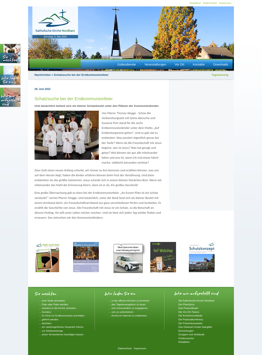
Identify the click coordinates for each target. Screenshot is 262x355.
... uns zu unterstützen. (121, 311)
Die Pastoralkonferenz (190, 319)
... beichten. (45, 323)
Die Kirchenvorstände (190, 315)
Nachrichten (43, 74)
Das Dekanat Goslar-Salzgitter (195, 326)
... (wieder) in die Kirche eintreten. (58, 308)
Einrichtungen (186, 330)
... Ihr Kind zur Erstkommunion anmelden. (62, 315)
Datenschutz (210, 2)
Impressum (225, 2)
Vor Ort (179, 64)
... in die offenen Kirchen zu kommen (129, 300)
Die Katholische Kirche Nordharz (196, 300)
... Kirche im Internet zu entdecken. (128, 315)
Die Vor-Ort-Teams (188, 311)
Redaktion (195, 2)
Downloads (220, 64)
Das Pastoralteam (188, 308)
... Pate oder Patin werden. (54, 304)
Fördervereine (186, 338)
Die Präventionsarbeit (190, 323)
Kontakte (199, 64)
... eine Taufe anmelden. (52, 300)
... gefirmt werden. (49, 319)
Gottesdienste (126, 64)
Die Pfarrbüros (186, 304)
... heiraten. (45, 311)
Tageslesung (219, 74)
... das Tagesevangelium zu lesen (127, 304)
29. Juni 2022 (43, 89)
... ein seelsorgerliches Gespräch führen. (61, 326)
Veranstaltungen (155, 64)
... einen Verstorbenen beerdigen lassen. (61, 334)
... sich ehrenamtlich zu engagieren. (128, 308)
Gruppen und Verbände (191, 334)
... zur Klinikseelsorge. (51, 330)
